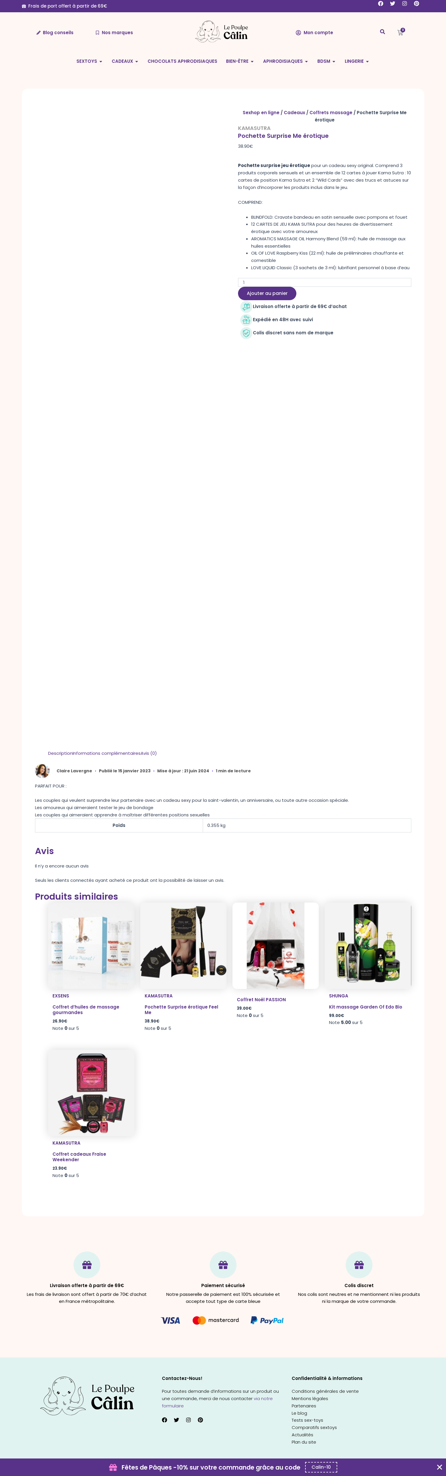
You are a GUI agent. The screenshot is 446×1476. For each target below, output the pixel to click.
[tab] (60, 753)
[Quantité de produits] (324, 282)
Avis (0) (149, 753)
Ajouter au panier (267, 293)
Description (60, 753)
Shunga (338, 996)
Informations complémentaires (107, 753)
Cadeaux (294, 112)
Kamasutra (254, 128)
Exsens (61, 996)
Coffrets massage (330, 112)
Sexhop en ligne (261, 112)
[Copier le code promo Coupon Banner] (321, 1467)
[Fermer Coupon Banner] (439, 1467)
